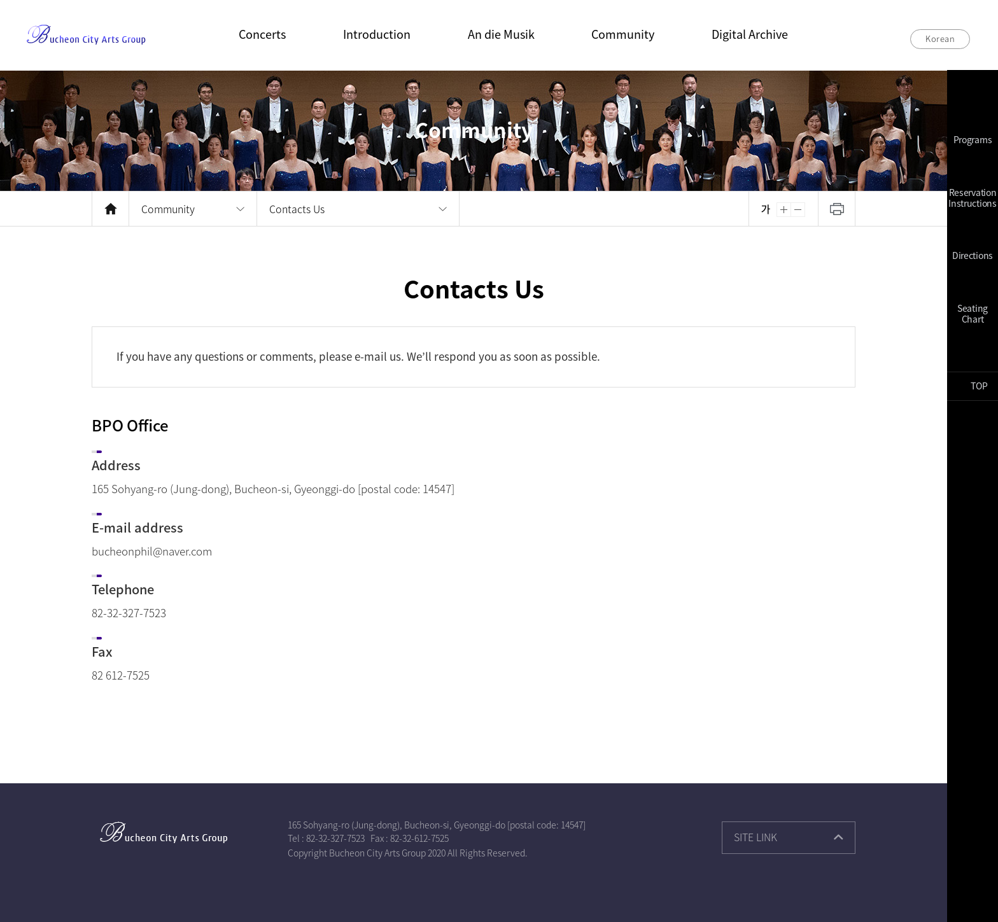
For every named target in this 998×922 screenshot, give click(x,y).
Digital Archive (750, 34)
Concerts (262, 34)
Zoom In (784, 209)
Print (837, 209)
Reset (765, 209)
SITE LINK (755, 836)
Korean (940, 38)
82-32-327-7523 (335, 838)
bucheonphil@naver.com (152, 551)
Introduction (377, 34)
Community (622, 34)
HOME (110, 209)
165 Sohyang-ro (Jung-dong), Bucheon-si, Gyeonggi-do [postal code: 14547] (437, 824)
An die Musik (501, 34)
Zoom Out (798, 209)
